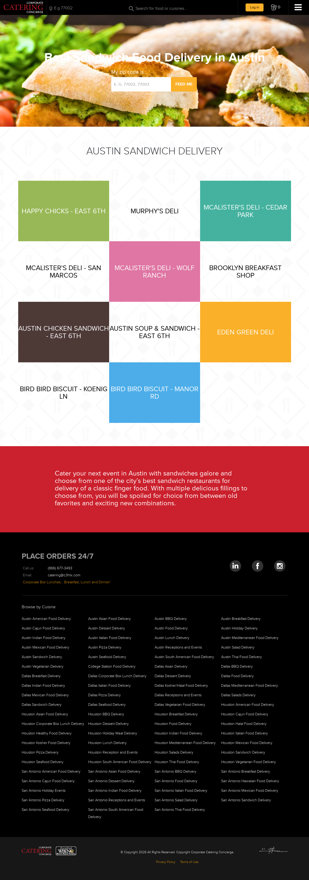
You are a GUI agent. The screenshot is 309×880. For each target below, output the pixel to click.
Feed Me (183, 84)
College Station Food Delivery (111, 666)
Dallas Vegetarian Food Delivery (180, 705)
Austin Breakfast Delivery (240, 619)
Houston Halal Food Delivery (244, 724)
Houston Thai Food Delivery (177, 762)
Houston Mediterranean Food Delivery (185, 743)
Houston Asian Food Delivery (45, 714)
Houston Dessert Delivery (108, 724)
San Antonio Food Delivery (176, 781)
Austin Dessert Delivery (106, 628)
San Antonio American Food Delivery (51, 771)
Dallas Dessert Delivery (173, 676)
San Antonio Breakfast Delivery (245, 771)
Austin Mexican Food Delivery (45, 647)
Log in (254, 7)
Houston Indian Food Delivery (178, 733)
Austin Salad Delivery (237, 647)
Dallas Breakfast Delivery (41, 676)
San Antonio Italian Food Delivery (181, 790)
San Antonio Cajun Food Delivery (48, 781)
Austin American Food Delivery (46, 619)
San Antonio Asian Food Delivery (114, 771)
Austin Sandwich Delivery (42, 657)
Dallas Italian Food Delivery (109, 685)
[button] (275, 7)
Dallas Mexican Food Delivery (45, 695)
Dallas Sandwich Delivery (42, 705)
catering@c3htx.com (64, 575)
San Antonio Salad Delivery (176, 800)
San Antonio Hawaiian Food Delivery (250, 781)
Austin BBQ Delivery (171, 619)
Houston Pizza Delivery (40, 752)
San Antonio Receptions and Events (116, 800)
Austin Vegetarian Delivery (42, 666)
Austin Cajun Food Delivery (43, 628)
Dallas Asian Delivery (171, 666)
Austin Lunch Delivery (172, 638)
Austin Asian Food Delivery (109, 619)
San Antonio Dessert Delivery (111, 781)
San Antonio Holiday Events (44, 790)
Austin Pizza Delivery (104, 647)
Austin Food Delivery (171, 628)
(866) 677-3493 (60, 568)
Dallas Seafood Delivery (107, 705)
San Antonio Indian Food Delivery (115, 790)
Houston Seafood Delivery (42, 762)
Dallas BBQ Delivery (237, 666)
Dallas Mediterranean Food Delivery (249, 685)
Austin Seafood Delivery (107, 657)
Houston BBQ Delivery (106, 714)
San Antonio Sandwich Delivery (246, 800)
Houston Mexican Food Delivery (246, 743)
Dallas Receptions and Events (178, 695)
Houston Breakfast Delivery (176, 714)
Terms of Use (189, 862)
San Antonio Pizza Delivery (43, 800)
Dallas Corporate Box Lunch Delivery (117, 676)
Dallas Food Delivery (237, 676)
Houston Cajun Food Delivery (244, 714)
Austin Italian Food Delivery (109, 638)
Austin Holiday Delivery (239, 628)
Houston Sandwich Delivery (243, 752)
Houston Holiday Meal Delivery (112, 733)
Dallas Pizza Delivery (104, 695)
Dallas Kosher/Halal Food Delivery (181, 685)
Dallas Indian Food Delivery (43, 685)
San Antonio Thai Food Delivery (180, 810)
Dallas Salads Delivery (238, 695)
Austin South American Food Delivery (184, 657)
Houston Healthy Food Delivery (47, 733)
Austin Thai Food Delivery (241, 657)
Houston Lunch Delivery (107, 743)
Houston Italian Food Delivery (244, 733)
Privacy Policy (165, 862)
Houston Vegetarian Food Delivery (248, 762)
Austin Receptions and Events (178, 647)
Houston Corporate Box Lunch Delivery (53, 724)
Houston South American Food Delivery (119, 762)
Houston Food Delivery (173, 724)
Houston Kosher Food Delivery (46, 743)
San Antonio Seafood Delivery (45, 810)
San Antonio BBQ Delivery (175, 771)
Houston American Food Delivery (247, 705)
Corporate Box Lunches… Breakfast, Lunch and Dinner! (66, 582)
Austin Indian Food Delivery (44, 638)
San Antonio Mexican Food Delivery (249, 790)
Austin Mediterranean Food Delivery (249, 638)
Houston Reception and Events (113, 752)
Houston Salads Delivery (174, 752)
